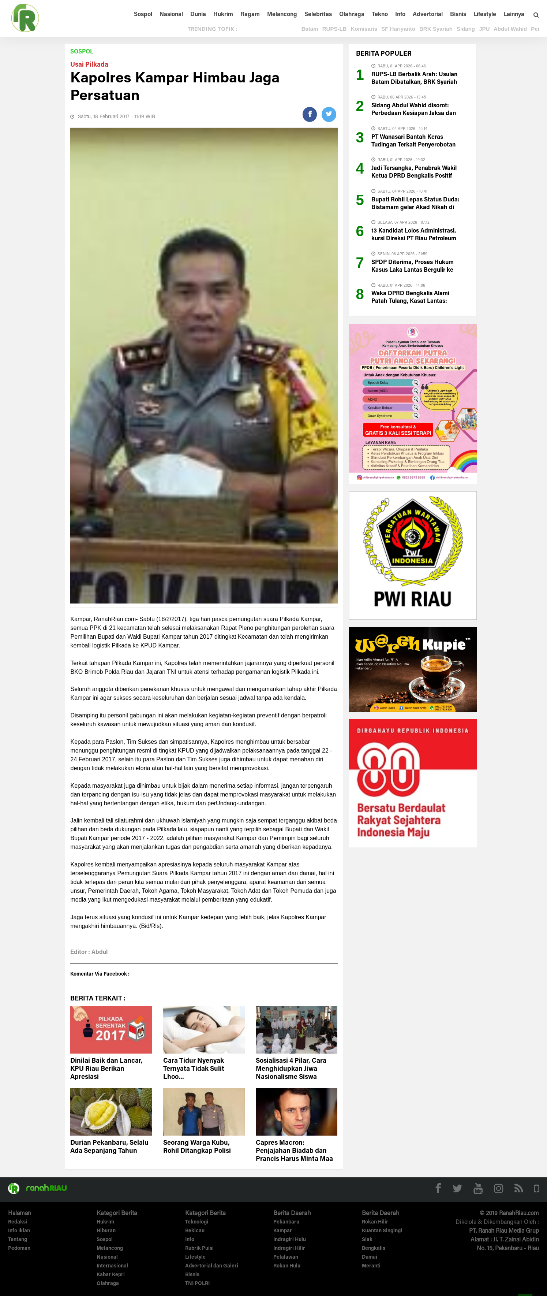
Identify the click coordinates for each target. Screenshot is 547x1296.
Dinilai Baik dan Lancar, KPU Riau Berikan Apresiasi (106, 1069)
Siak (367, 1240)
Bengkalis (373, 1248)
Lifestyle (484, 15)
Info (400, 15)
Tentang (17, 1240)
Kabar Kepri (111, 1275)
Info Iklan (19, 1231)
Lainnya (513, 15)
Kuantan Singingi (382, 1231)
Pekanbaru (286, 1222)
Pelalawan (285, 1257)
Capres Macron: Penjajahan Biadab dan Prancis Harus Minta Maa (294, 1151)
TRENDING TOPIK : (212, 28)
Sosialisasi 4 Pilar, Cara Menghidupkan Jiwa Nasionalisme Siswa (291, 1069)
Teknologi (196, 1222)
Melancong (282, 15)
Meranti (371, 1266)
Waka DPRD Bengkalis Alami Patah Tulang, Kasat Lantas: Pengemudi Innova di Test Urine (414, 301)
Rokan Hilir (375, 1222)
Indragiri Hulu (289, 1240)
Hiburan (106, 1231)
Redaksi (17, 1222)
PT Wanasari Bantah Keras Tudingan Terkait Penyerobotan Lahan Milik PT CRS (413, 145)
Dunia (198, 15)
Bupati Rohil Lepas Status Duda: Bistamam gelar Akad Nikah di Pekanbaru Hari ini (415, 207)
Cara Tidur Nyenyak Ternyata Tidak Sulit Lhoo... (193, 1069)
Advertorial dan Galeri (211, 1266)
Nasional (171, 15)
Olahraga (351, 15)
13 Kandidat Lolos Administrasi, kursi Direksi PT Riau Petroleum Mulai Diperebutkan (413, 238)
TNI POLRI (197, 1283)
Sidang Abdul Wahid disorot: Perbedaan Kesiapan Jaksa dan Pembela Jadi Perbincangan (413, 113)
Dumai (369, 1257)
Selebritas (318, 15)
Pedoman (19, 1248)
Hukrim (223, 15)
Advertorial (428, 15)
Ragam (250, 15)
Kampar (282, 1231)
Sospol (143, 15)
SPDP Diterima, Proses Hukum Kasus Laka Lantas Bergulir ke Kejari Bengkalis (412, 270)
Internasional (112, 1266)
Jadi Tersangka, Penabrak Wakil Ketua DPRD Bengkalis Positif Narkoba (414, 176)
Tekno (380, 15)
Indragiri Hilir (289, 1248)
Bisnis (458, 15)
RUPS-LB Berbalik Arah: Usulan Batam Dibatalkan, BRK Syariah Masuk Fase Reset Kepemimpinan (417, 82)
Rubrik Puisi (199, 1248)
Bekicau (195, 1231)
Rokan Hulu (286, 1266)
